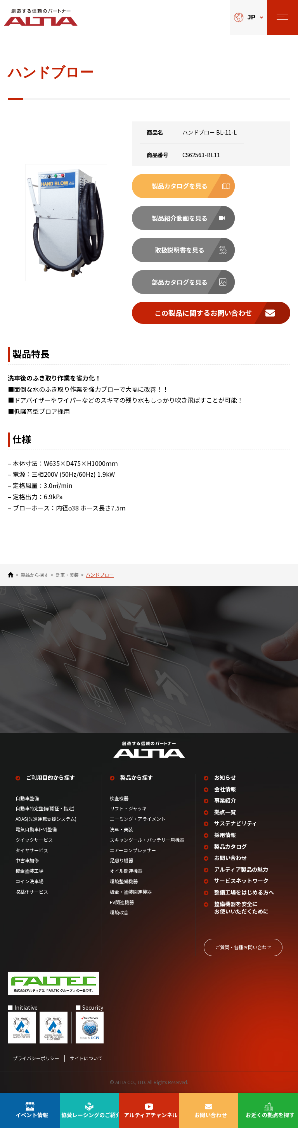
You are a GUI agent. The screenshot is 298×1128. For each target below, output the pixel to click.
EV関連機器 (122, 902)
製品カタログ (230, 846)
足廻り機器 (121, 860)
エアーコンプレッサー (133, 850)
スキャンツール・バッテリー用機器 (147, 840)
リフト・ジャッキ (128, 808)
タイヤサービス (32, 850)
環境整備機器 (124, 881)
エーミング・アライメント (138, 819)
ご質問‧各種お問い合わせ (243, 947)
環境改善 (119, 912)
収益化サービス (32, 892)
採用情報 (225, 835)
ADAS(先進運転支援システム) (46, 819)
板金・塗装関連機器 (131, 892)
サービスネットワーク (241, 880)
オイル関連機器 (126, 871)
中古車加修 (27, 860)
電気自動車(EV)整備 (36, 829)
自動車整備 (27, 798)
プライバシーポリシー (36, 1058)
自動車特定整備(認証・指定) (47, 808)
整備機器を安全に (241, 907)
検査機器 (119, 798)
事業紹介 (225, 800)
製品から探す (35, 575)
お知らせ (225, 777)
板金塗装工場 (29, 871)
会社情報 (225, 789)
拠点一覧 (225, 812)
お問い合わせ (230, 858)
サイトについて (86, 1058)
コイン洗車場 (29, 881)
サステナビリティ (235, 823)
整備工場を (244, 892)
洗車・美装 (67, 575)
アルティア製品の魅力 (241, 869)
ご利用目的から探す (50, 777)
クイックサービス (34, 840)
